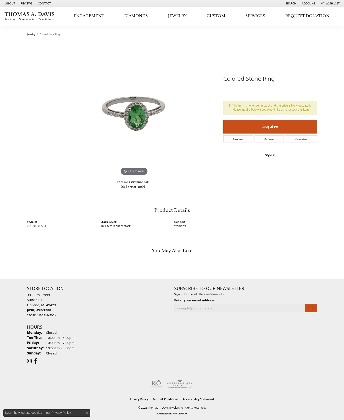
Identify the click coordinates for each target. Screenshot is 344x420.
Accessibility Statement (198, 399)
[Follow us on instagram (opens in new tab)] (29, 361)
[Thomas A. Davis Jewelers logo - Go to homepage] (30, 16)
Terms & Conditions (165, 399)
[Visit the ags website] (180, 383)
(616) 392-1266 (133, 187)
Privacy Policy (139, 399)
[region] (134, 110)
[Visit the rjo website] (156, 383)
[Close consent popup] (86, 413)
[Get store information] (42, 315)
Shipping (238, 139)
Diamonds (136, 16)
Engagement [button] (89, 16)
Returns (269, 139)
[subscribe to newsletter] (311, 308)
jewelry (31, 34)
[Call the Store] (39, 310)
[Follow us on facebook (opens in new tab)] (35, 361)
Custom (216, 16)
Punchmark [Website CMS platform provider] (180, 413)
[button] (290, 3)
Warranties (301, 139)
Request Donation (307, 16)
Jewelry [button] (177, 16)
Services (255, 16)
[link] (9, 3)
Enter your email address (194, 300)
